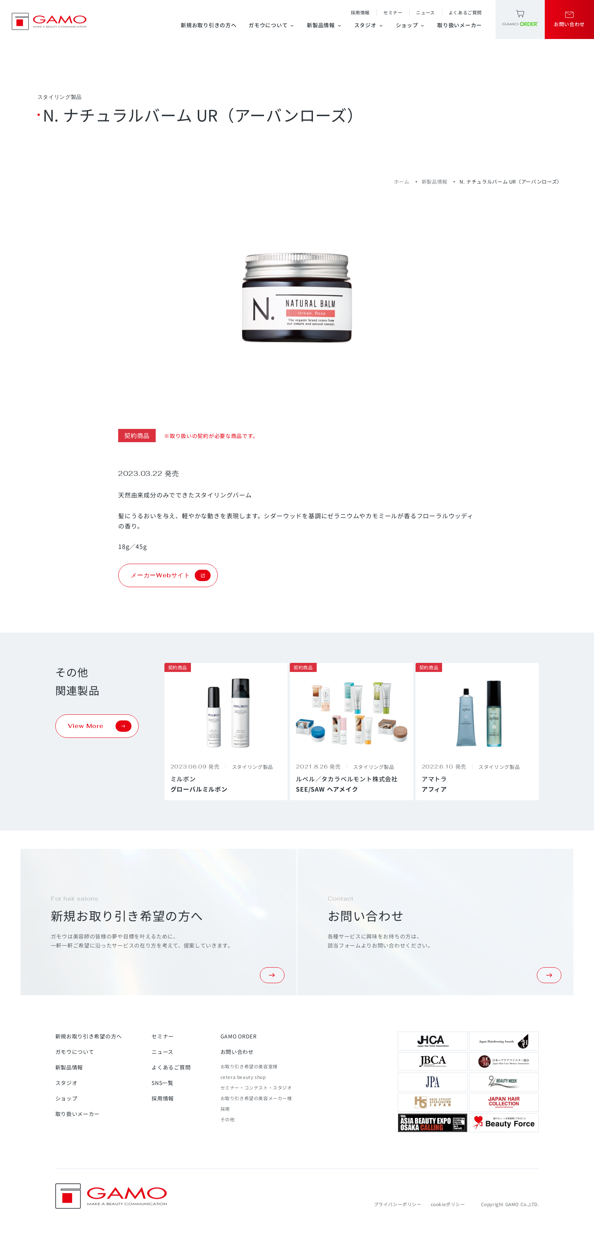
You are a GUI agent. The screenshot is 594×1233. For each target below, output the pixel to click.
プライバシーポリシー (398, 1204)
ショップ (410, 25)
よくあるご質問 (465, 12)
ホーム (402, 181)
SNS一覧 (163, 1082)
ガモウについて (272, 25)
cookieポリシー (448, 1204)
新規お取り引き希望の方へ (88, 1036)
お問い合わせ (237, 1051)
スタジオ (369, 25)
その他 (227, 1119)
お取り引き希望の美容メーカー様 (256, 1098)
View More (99, 726)
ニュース (425, 12)
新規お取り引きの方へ (208, 25)
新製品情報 (324, 25)
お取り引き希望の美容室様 (249, 1066)
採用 (225, 1108)
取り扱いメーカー (459, 25)
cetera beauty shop (243, 1077)
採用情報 (360, 12)
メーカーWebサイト (171, 575)
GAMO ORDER (238, 1036)
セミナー (392, 12)
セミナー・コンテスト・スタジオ (256, 1087)
